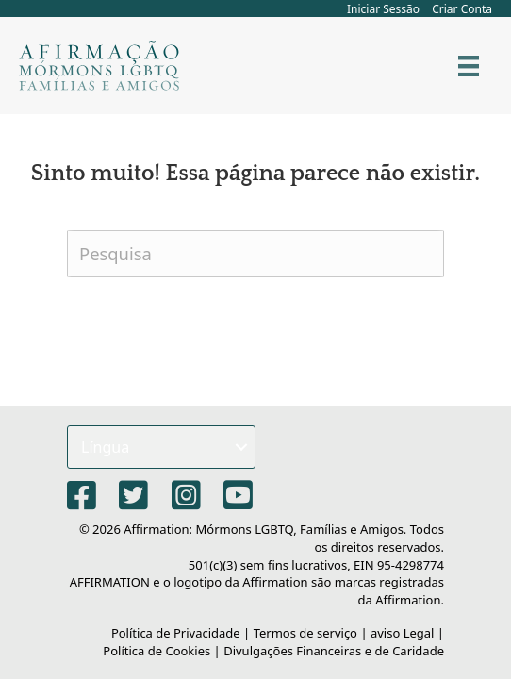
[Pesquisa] (255, 253)
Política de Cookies (156, 650)
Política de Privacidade (175, 632)
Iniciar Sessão (383, 9)
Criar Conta (462, 9)
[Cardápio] (468, 66)
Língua (105, 447)
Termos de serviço (305, 632)
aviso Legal (403, 632)
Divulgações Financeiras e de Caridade (333, 650)
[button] (241, 447)
